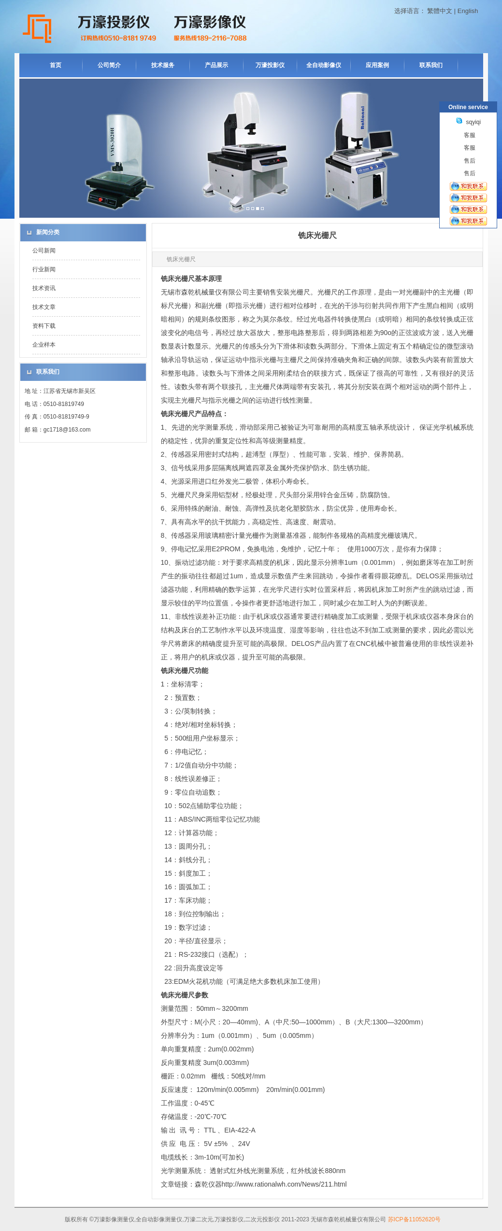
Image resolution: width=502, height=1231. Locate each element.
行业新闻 (44, 269)
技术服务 (162, 65)
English (468, 10)
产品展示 (216, 65)
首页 (55, 65)
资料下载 (44, 325)
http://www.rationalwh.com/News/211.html (284, 1184)
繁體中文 (439, 10)
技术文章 (44, 307)
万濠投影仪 (270, 65)
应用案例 (377, 65)
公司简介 (109, 65)
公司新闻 (44, 250)
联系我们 (431, 65)
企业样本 (44, 344)
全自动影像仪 (323, 65)
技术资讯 (44, 288)
